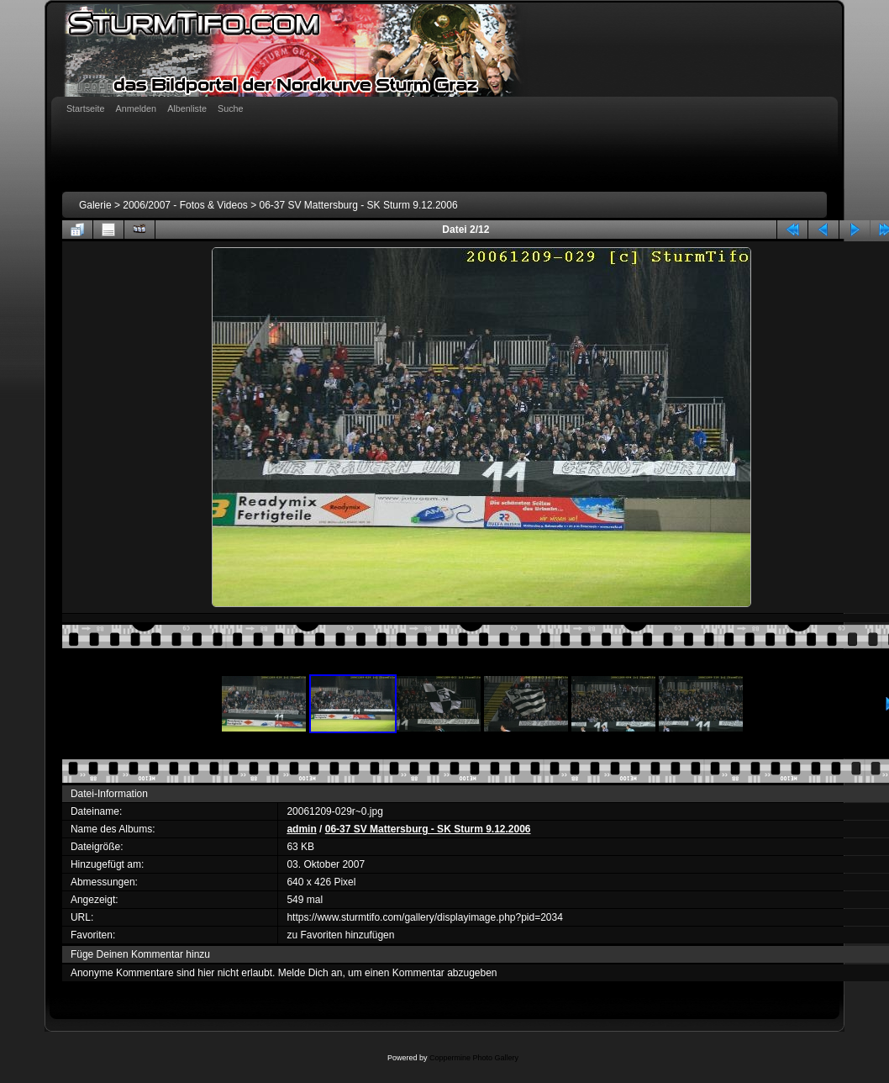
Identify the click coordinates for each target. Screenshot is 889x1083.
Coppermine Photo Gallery (473, 1058)
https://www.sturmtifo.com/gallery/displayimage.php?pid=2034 (425, 917)
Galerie (95, 205)
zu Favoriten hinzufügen (340, 935)
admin (301, 829)
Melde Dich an (310, 973)
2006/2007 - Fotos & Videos (185, 205)
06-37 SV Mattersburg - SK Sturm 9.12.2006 (359, 205)
